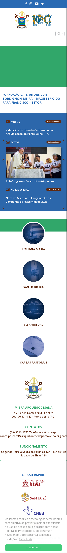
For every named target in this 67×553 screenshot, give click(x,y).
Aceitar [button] (33, 547)
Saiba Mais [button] (25, 539)
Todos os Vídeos (53, 121)
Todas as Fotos (54, 142)
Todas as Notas (54, 189)
